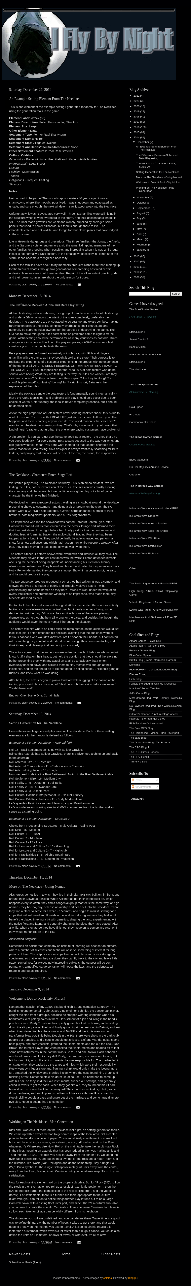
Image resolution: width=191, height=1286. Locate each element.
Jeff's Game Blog (139, 693)
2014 (137, 137)
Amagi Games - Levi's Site (145, 640)
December (143, 142)
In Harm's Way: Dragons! (144, 515)
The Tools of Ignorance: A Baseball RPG (153, 583)
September (144, 208)
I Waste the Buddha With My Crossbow (152, 683)
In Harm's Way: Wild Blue (144, 538)
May (139, 228)
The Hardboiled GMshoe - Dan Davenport (154, 732)
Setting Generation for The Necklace (35, 723)
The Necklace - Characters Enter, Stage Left (40, 475)
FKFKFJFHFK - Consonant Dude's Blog (153, 669)
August (141, 213)
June (140, 223)
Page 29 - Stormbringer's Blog (147, 718)
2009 (137, 277)
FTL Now (134, 414)
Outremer (135, 474)
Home (65, 1254)
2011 (137, 266)
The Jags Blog (137, 737)
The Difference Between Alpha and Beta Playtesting (46, 305)
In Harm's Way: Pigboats (144, 553)
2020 (137, 106)
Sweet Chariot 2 (138, 339)
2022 (137, 95)
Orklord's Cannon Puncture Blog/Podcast (153, 714)
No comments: (65, 284)
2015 (137, 132)
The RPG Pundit (139, 756)
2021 (137, 100)
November (143, 197)
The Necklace (137, 369)
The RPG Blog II (139, 747)
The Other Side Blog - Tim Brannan (150, 742)
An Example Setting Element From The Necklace (44, 99)
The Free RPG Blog (141, 728)
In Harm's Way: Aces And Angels (148, 530)
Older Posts (110, 1254)
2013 (137, 256)
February (142, 244)
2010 (137, 272)
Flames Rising (137, 674)
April (140, 234)
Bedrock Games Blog (142, 650)
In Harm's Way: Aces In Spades (148, 523)
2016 (137, 127)
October (142, 202)
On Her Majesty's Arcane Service (149, 467)
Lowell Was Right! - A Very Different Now (153, 609)
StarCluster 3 (137, 361)
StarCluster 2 (137, 331)
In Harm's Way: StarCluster (145, 354)
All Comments (141, 786)
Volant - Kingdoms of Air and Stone (150, 602)
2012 (137, 261)
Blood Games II (138, 459)
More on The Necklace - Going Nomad (37, 886)
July (139, 218)
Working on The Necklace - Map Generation (41, 1122)
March (141, 239)
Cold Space (136, 406)
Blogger (132, 1277)
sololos (107, 1277)
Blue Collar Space (140, 655)
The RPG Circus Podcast (144, 752)
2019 (137, 111)
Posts (137, 780)
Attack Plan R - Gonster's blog (147, 645)
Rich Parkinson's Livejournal (146, 723)
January (142, 249)
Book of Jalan (137, 346)
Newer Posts (19, 1254)
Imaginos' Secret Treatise (144, 688)
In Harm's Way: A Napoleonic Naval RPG (153, 508)
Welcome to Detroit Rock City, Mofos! (37, 998)
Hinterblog (135, 679)
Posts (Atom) (33, 1262)
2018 (137, 116)
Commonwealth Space (142, 422)
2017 (137, 121)
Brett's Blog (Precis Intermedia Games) (152, 660)
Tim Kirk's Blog (138, 761)
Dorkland (134, 664)
